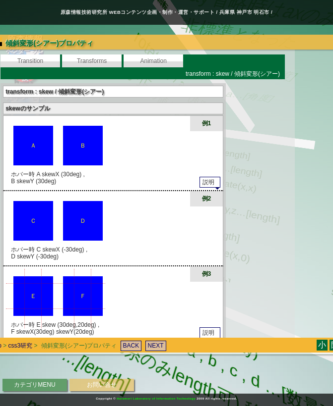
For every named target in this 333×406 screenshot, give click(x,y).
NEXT (149, 332)
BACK (124, 332)
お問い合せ (102, 384)
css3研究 (13, 332)
